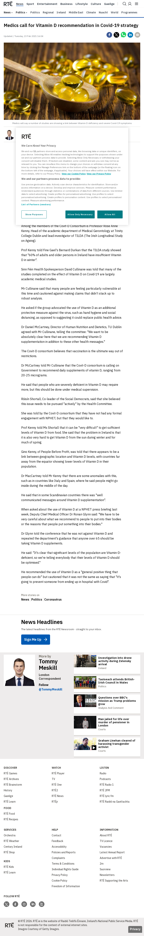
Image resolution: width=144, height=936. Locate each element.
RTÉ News (58, 799)
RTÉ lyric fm (107, 799)
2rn (102, 867)
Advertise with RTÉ (111, 861)
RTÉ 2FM (105, 793)
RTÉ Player (58, 776)
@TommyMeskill (50, 689)
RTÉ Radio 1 (107, 788)
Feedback (57, 844)
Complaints (58, 861)
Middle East (76, 12)
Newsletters (107, 878)
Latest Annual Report (112, 855)
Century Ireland (13, 850)
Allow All (110, 214)
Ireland (61, 12)
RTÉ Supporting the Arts (114, 883)
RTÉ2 (55, 793)
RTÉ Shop (9, 855)
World (114, 12)
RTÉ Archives (11, 782)
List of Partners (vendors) (36, 204)
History (8, 793)
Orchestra (10, 838)
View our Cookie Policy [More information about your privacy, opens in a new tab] (74, 173)
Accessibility (59, 850)
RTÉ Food (9, 817)
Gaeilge (109, 4)
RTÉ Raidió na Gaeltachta (115, 805)
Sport (30, 4)
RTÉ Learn (10, 805)
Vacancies (106, 850)
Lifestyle (82, 4)
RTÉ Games (10, 776)
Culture (96, 4)
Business (66, 4)
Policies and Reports (64, 855)
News (19, 4)
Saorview (105, 872)
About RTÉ (106, 838)
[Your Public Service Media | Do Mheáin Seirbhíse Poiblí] (9, 928)
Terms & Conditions (63, 867)
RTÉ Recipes (11, 822)
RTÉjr (55, 805)
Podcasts (105, 782)
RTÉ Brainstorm (13, 788)
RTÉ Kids (9, 870)
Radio (103, 776)
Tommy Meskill (48, 664)
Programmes (129, 12)
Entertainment (47, 4)
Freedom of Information (66, 889)
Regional (48, 12)
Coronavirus (53, 599)
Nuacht (103, 12)
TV (53, 782)
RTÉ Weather (11, 844)
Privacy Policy (60, 878)
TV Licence (106, 844)
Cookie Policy (59, 883)
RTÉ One (57, 788)
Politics (20, 12)
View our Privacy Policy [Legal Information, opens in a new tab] (99, 173)
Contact (56, 838)
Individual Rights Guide (65, 872)
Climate (91, 12)
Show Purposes (34, 214)
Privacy (135, 932)
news (7, 12)
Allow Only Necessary (80, 214)
